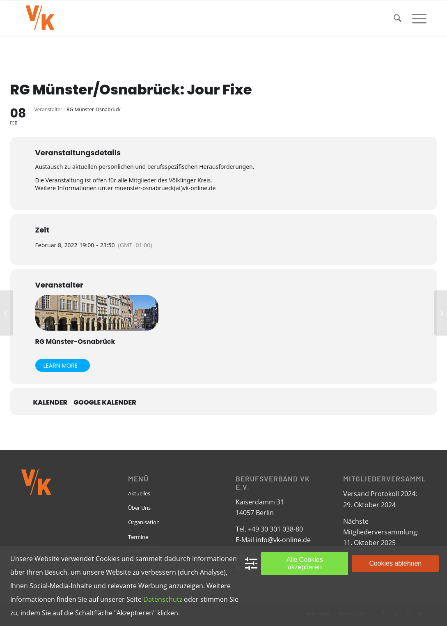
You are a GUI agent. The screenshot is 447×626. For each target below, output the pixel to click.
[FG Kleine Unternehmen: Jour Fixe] (440, 313)
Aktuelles (139, 493)
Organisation (144, 522)
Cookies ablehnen (395, 563)
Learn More (61, 365)
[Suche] (397, 18)
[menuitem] (397, 18)
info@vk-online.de (283, 539)
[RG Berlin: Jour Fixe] (6, 313)
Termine (138, 537)
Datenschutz (162, 599)
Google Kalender (104, 402)
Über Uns (139, 507)
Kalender (50, 402)
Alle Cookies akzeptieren (305, 563)
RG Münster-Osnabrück (75, 341)
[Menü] (416, 18)
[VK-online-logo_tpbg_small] (40, 18)
